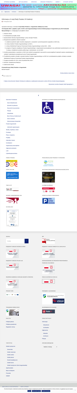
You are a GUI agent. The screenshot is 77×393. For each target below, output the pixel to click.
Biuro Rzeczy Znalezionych (14, 116)
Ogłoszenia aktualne (11, 148)
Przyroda (8, 373)
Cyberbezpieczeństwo (11, 153)
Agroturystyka (9, 368)
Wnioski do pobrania (12, 105)
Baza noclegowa (10, 370)
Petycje (9, 110)
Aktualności (46, 325)
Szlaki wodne (10, 354)
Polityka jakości (10, 321)
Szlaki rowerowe (11, 352)
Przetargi (8, 132)
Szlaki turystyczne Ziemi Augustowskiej (17, 365)
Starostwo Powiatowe (11, 99)
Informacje (44, 321)
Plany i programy (10, 135)
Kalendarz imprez (10, 140)
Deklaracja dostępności (10, 386)
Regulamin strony (10, 327)
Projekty (8, 137)
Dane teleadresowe (12, 102)
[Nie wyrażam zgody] (75, 390)
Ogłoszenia (7, 11)
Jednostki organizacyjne (13, 127)
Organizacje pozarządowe (12, 145)
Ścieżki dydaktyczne (12, 360)
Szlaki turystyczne (10, 346)
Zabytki (8, 375)
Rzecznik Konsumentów (13, 108)
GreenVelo (10, 349)
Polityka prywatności (11, 324)
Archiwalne (46, 327)
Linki (7, 150)
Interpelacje (10, 113)
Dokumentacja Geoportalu (13, 121)
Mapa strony (25, 386)
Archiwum (14, 11)
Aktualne (45, 333)
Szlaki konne (10, 362)
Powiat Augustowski (11, 123)
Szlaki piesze (10, 357)
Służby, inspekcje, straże (12, 129)
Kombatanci (9, 143)
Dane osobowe (11, 118)
